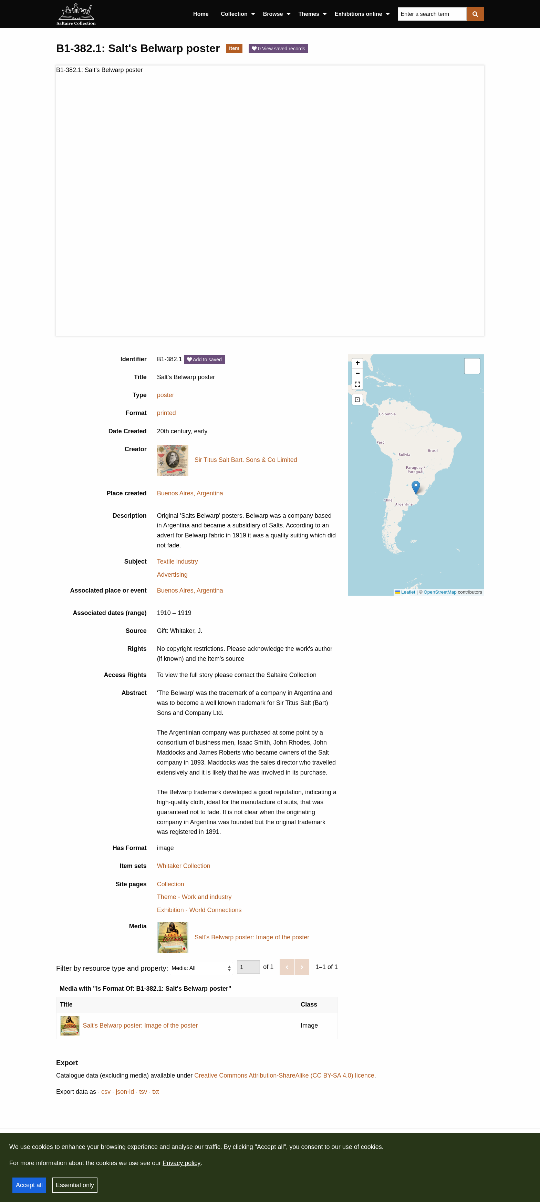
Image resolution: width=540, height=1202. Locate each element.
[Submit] (475, 14)
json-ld (125, 1091)
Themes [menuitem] (309, 14)
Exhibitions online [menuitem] (358, 14)
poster (165, 395)
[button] (416, 488)
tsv (143, 1091)
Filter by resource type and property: (144, 968)
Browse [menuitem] (273, 14)
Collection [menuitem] (234, 14)
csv (106, 1091)
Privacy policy (181, 1163)
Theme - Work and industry (194, 896)
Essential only (75, 1185)
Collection (170, 884)
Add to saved (204, 359)
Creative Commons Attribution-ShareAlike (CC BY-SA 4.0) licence (284, 1075)
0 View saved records (278, 48)
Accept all (29, 1185)
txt (155, 1091)
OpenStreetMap (440, 592)
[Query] (432, 14)
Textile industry (177, 561)
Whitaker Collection (183, 865)
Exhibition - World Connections (199, 910)
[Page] (248, 967)
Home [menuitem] (200, 14)
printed (166, 413)
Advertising (172, 574)
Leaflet (405, 592)
